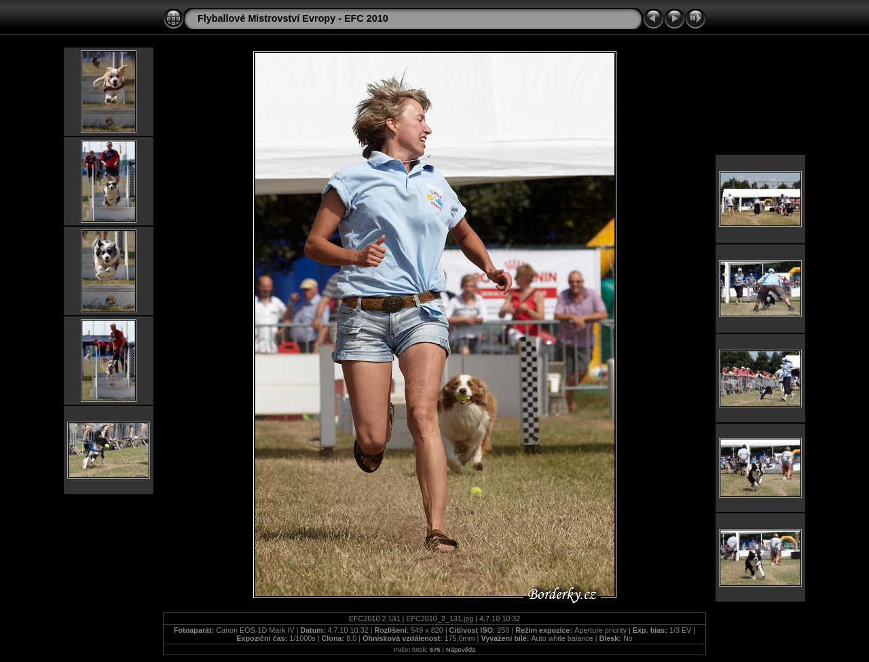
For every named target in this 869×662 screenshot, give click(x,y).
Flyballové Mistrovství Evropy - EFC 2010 (293, 18)
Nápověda (461, 649)
